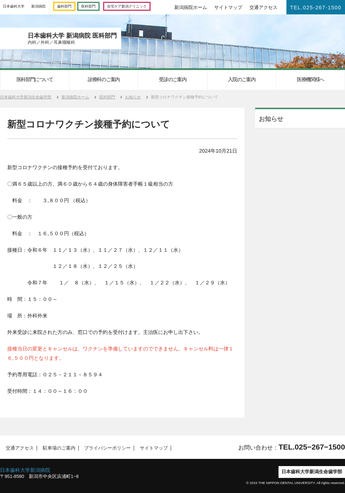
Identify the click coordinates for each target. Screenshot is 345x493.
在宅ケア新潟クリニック (127, 6)
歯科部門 (64, 6)
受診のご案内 (172, 79)
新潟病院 (38, 6)
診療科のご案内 (104, 79)
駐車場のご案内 (56, 448)
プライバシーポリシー (105, 448)
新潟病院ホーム (190, 7)
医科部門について (35, 79)
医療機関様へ (310, 79)
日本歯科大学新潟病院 (25, 470)
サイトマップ (228, 7)
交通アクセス (263, 7)
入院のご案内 (241, 79)
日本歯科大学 (13, 6)
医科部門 (88, 6)
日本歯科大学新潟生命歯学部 (25, 97)
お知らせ (133, 97)
